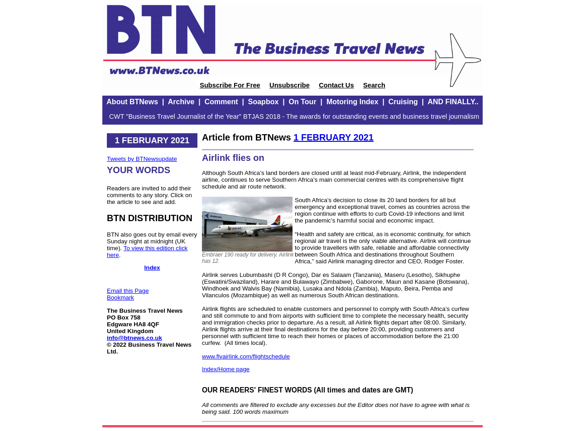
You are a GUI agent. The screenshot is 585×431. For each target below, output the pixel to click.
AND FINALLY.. (452, 102)
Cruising (403, 102)
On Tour (302, 102)
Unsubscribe (289, 85)
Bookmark (120, 297)
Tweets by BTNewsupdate (142, 158)
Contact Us (336, 85)
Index (152, 267)
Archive (181, 102)
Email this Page (128, 290)
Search (374, 85)
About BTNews (132, 102)
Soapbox (263, 102)
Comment (221, 102)
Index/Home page (225, 369)
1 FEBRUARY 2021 (333, 137)
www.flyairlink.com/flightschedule (246, 356)
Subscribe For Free (230, 85)
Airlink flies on (233, 158)
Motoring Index (352, 102)
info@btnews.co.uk (134, 337)
